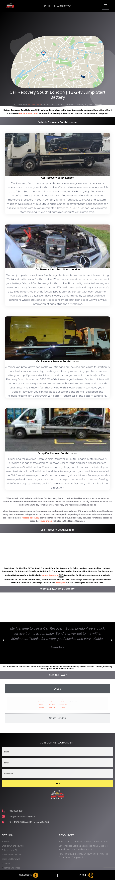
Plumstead (52, 707)
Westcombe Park (63, 704)
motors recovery (49, 575)
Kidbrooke (41, 707)
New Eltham (52, 704)
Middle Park (52, 701)
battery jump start (29, 113)
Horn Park (74, 699)
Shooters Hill (63, 699)
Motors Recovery (30, 517)
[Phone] (86, 875)
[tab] (57, 688)
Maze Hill (52, 699)
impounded (46, 521)
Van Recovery (34, 104)
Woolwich (63, 707)
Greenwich (41, 699)
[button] (3, 640)
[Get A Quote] (28, 875)
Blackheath (41, 701)
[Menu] (105, 5)
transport (61, 583)
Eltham (41, 704)
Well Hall (63, 701)
